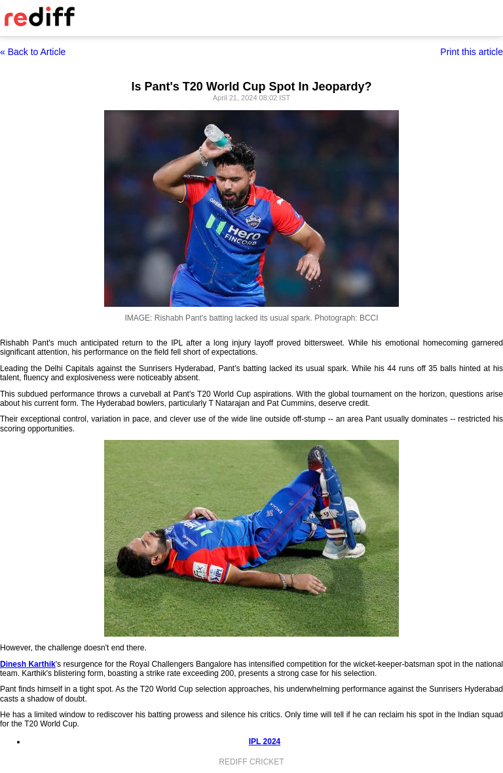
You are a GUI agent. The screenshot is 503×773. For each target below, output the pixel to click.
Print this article (471, 52)
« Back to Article (32, 52)
